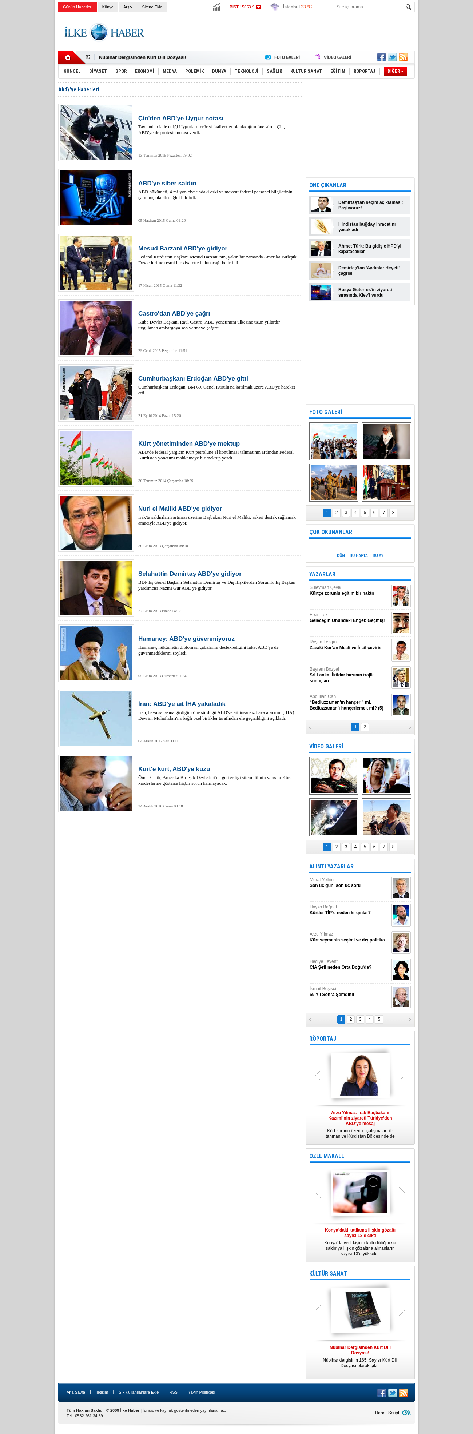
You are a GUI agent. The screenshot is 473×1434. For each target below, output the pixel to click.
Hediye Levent (350, 964)
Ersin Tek (350, 617)
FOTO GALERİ (325, 412)
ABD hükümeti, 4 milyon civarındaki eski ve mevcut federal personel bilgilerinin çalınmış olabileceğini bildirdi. (218, 190)
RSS (173, 1392)
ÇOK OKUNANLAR (330, 532)
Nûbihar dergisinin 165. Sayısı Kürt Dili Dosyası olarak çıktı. (360, 1356)
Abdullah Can (350, 702)
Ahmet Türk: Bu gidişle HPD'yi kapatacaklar (369, 249)
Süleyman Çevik (350, 590)
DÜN (341, 556)
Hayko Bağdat (350, 910)
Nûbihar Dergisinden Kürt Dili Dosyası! (142, 57)
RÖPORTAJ (322, 1038)
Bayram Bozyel (350, 675)
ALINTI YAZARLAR (331, 866)
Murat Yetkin (350, 882)
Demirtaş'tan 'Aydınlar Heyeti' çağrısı (369, 270)
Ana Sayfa (76, 1392)
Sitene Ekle (152, 7)
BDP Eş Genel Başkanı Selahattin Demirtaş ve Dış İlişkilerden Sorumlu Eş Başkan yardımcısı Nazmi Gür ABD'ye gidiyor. (218, 580)
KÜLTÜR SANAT (328, 1273)
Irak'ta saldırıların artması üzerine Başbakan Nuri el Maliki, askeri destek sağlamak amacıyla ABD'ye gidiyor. (218, 515)
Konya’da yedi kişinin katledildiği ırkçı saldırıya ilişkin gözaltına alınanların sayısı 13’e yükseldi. (360, 1242)
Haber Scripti (387, 1412)
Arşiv (127, 7)
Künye (108, 7)
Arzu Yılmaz (350, 937)
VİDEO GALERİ (326, 746)
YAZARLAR (322, 574)
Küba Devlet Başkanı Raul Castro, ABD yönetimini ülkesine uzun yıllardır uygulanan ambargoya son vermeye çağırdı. (218, 320)
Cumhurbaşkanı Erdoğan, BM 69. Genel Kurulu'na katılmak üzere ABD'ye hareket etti (218, 385)
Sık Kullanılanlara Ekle (139, 1392)
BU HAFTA (359, 556)
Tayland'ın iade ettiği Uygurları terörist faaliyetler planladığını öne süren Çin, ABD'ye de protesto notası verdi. (218, 125)
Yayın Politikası (201, 1392)
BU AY (378, 556)
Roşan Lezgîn (350, 645)
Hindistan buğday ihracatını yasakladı (367, 227)
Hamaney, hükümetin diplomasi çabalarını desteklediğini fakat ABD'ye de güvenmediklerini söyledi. (218, 645)
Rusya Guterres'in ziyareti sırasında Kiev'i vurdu (365, 292)
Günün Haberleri (77, 7)
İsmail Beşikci (350, 991)
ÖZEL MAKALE (326, 1156)
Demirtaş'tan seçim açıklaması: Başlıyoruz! (370, 205)
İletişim (102, 1392)
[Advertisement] (447, 127)
